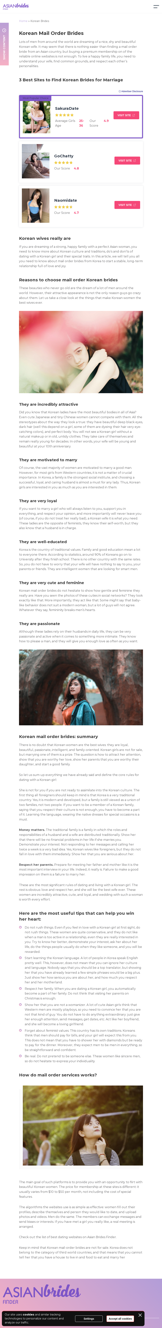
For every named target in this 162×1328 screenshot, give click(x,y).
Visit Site (124, 115)
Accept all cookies (120, 1318)
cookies (28, 1314)
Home (23, 21)
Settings (89, 1318)
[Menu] (156, 6)
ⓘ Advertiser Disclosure (131, 91)
